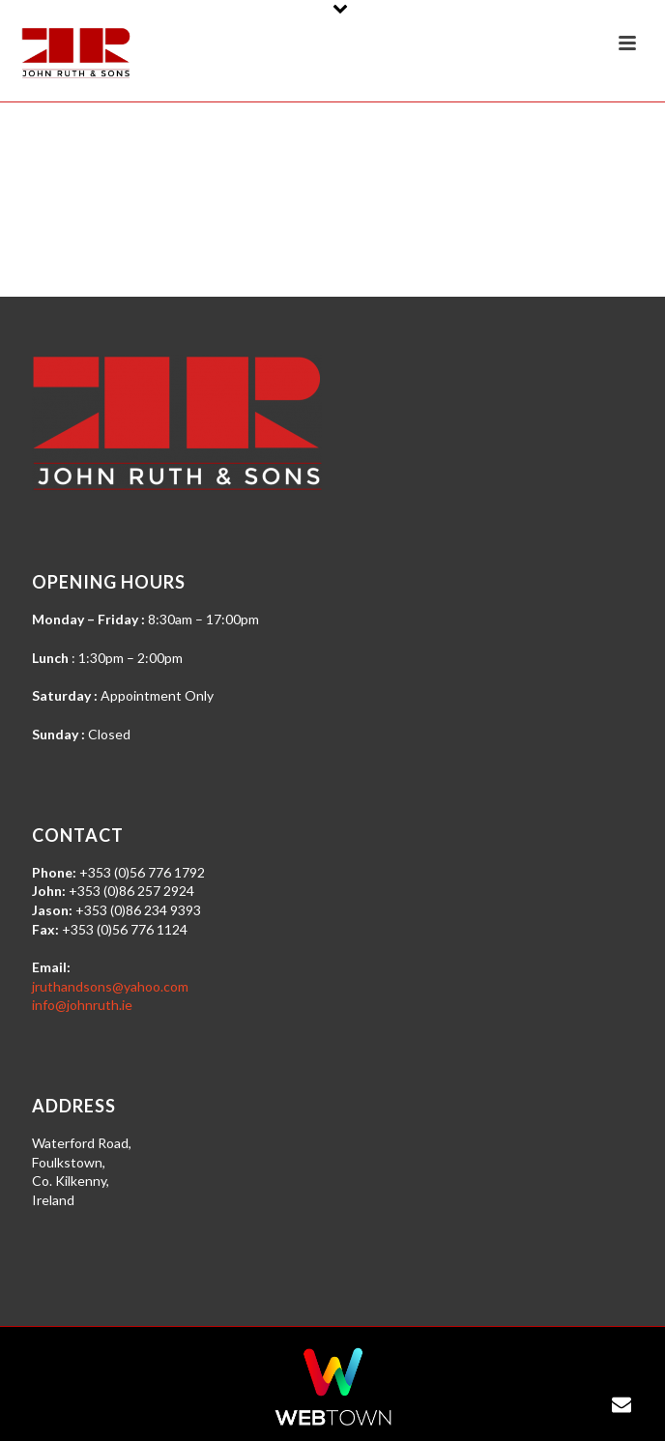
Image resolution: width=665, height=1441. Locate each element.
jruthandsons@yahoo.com (110, 986)
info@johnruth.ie (82, 1004)
